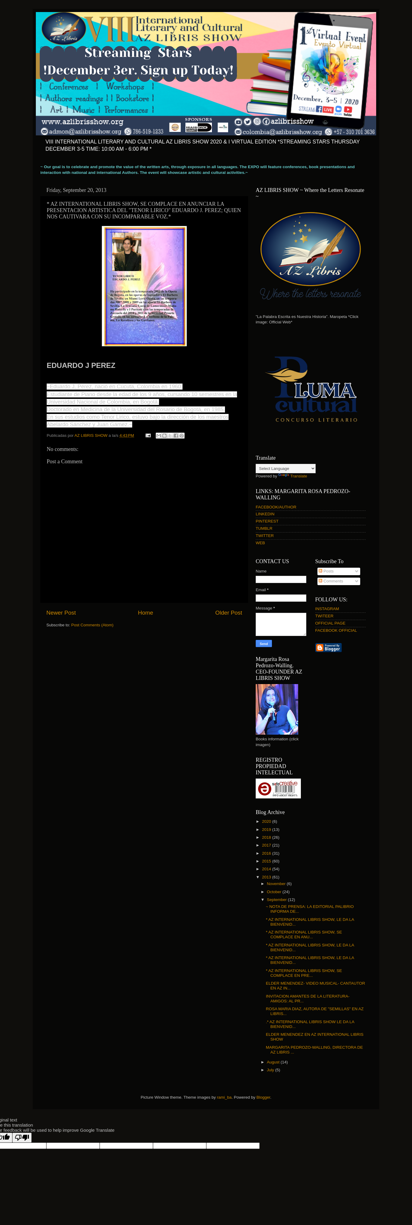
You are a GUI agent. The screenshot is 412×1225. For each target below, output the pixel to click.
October (274, 892)
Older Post (228, 612)
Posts (326, 571)
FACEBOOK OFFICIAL (336, 630)
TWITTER (265, 535)
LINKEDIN (265, 514)
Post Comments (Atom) (92, 625)
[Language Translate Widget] (286, 468)
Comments (331, 581)
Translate (292, 476)
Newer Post (61, 612)
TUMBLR (264, 528)
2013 (267, 877)
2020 (267, 821)
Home (145, 612)
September (277, 899)
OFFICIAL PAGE (330, 623)
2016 (267, 853)
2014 (267, 869)
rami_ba (224, 1097)
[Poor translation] (22, 1138)
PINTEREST (267, 521)
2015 (267, 861)
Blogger (263, 1097)
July (271, 1070)
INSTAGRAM (327, 608)
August (274, 1062)
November (277, 883)
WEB (260, 543)
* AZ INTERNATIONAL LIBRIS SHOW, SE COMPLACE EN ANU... (304, 934)
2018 (267, 837)
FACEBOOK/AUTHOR (276, 507)
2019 (267, 829)
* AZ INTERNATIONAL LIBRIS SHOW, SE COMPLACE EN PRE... (304, 973)
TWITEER (324, 616)
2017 (267, 845)
